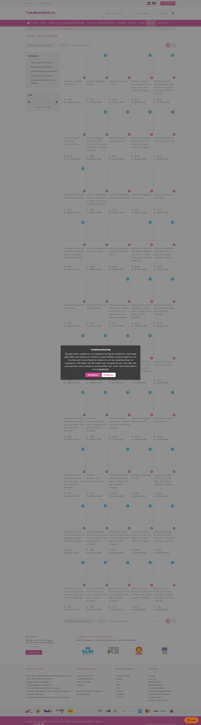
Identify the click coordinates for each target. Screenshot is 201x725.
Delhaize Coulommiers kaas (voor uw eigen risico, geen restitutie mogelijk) (96, 424)
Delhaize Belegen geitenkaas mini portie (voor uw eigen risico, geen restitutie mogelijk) (96, 144)
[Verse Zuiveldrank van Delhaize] (42, 71)
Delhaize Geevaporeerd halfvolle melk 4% (95, 478)
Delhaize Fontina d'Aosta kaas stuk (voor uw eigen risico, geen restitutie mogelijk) (74, 481)
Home (30, 29)
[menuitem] (28, 23)
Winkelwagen (163, 13)
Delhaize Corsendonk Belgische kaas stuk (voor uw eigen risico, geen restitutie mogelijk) (74, 424)
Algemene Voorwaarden (82, 721)
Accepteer (93, 375)
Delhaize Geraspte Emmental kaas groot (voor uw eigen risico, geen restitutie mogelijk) (97, 538)
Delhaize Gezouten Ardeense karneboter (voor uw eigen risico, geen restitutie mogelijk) (119, 594)
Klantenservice (46, 3)
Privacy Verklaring (156, 697)
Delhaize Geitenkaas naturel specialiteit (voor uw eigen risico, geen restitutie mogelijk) (119, 481)
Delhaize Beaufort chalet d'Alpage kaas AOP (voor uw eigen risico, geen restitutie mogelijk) (164, 87)
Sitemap (98, 721)
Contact (29, 3)
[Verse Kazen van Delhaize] (40, 62)
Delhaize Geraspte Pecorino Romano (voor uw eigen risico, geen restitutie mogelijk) (96, 594)
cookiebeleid (102, 369)
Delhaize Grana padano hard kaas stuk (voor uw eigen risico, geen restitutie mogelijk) (164, 594)
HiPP (118, 685)
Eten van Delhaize (48, 29)
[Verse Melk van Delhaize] (39, 66)
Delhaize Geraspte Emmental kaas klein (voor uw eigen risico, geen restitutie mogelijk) (119, 538)
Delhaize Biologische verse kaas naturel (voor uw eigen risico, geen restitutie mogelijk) (141, 311)
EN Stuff (154, 3)
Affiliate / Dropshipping (158, 700)
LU (118, 682)
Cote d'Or (120, 697)
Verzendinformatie (156, 688)
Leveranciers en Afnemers (159, 694)
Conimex (120, 691)
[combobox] (117, 13)
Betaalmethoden (155, 685)
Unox (119, 688)
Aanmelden (168, 3)
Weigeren (108, 375)
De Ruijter (121, 694)
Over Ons (152, 679)
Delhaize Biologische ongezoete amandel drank (119, 251)
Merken (120, 679)
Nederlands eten (123, 676)
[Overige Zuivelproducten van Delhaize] (43, 81)
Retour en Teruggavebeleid (160, 691)
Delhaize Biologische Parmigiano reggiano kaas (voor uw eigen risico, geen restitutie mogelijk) (141, 254)
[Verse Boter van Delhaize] (40, 75)
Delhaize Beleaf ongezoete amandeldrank (71, 141)
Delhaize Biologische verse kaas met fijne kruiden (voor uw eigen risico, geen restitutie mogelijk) (119, 311)
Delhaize (37, 29)
